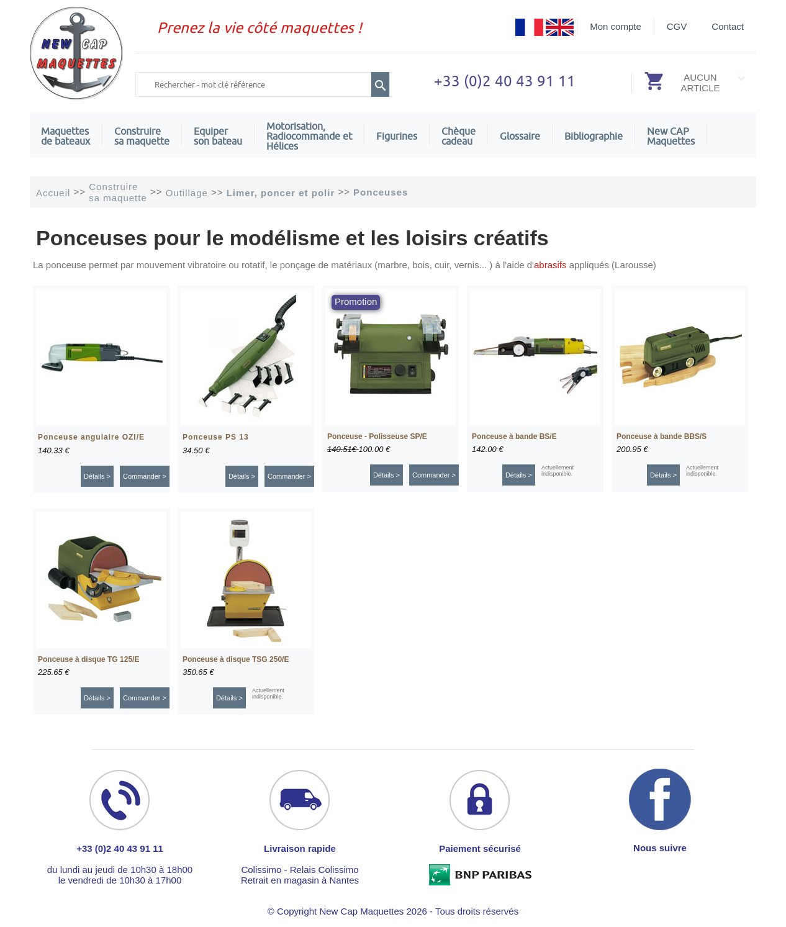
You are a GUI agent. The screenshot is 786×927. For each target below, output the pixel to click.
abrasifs (550, 265)
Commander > (144, 476)
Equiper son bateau (218, 136)
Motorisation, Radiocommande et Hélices (309, 135)
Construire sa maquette (141, 136)
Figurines (396, 136)
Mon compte (615, 26)
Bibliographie (593, 136)
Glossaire (520, 136)
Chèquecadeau (458, 136)
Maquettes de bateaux (65, 136)
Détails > (97, 476)
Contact (727, 26)
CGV (677, 26)
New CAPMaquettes (671, 136)
